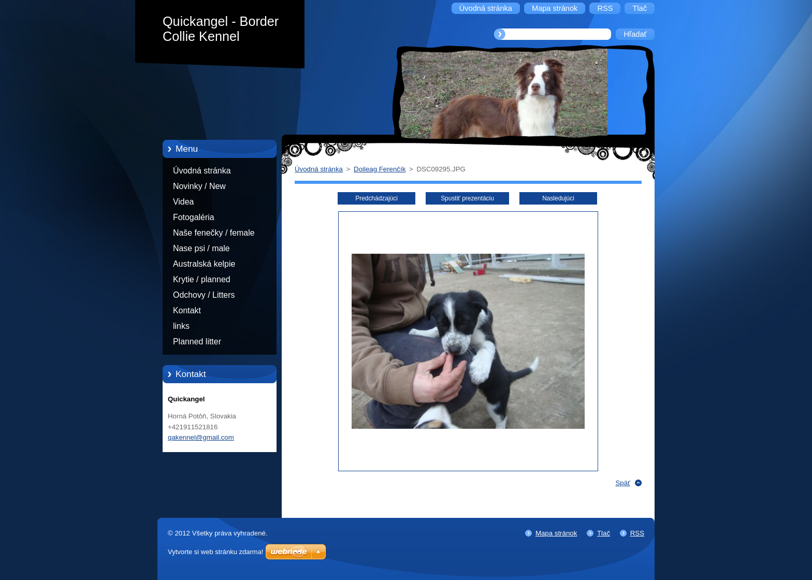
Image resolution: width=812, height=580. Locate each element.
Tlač (603, 533)
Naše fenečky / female (214, 232)
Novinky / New (199, 186)
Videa (183, 201)
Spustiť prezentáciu (467, 198)
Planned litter (197, 341)
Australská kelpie (204, 263)
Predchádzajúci (376, 198)
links (181, 326)
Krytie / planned (201, 279)
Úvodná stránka (202, 170)
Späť (622, 483)
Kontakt (187, 310)
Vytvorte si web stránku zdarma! (215, 552)
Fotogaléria (193, 217)
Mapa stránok (556, 533)
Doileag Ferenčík (379, 169)
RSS (637, 533)
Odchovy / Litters (204, 295)
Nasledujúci (558, 198)
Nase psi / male (201, 248)
